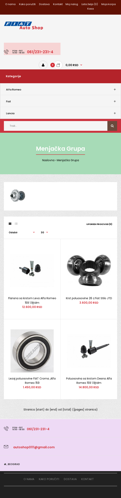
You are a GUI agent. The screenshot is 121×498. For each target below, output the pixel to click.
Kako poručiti (27, 4)
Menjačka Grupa (68, 160)
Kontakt (58, 4)
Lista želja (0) (90, 4)
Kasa (90, 9)
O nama (10, 4)
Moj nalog (72, 4)
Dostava (44, 4)
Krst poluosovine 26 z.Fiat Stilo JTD (89, 298)
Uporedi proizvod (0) (99, 224)
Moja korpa (108, 4)
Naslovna (48, 160)
